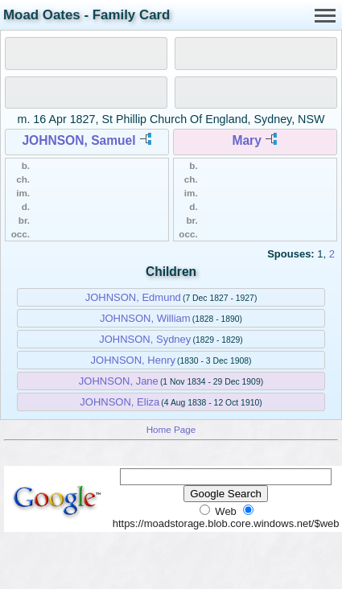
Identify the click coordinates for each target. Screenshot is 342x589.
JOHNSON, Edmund (133, 297)
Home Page (171, 429)
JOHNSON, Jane (119, 381)
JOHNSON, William (145, 318)
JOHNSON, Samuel (78, 140)
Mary (246, 140)
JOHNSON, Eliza (119, 402)
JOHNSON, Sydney (145, 339)
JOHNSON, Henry (133, 360)
